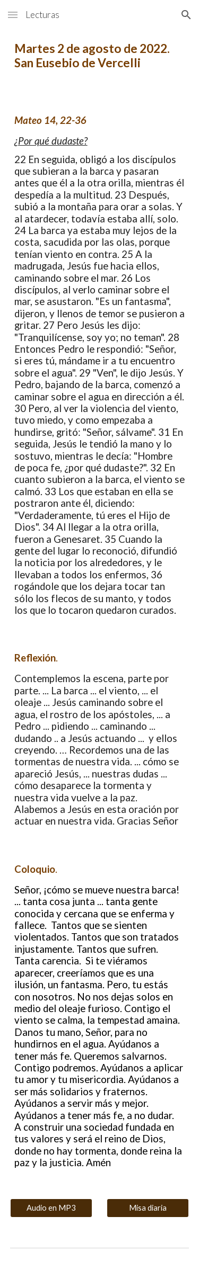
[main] (99, 55)
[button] (12, 14)
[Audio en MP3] (51, 1207)
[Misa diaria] (147, 1207)
